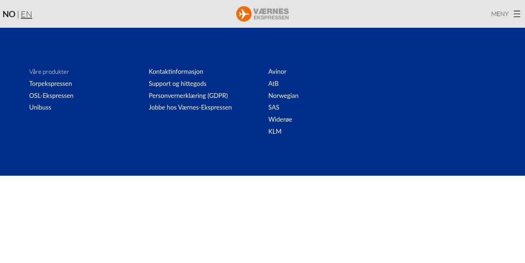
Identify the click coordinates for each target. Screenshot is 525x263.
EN (26, 14)
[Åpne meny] (506, 13)
